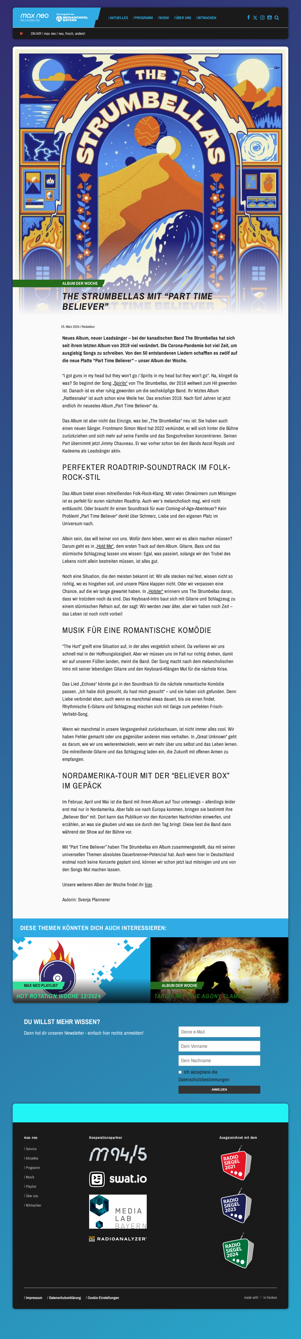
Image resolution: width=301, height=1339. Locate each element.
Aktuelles (119, 17)
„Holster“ (155, 591)
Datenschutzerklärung (65, 1297)
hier (148, 884)
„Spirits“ (120, 383)
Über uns (183, 17)
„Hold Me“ (104, 546)
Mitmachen (207, 17)
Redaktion (88, 326)
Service (31, 1148)
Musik (164, 17)
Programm (144, 17)
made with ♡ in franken (260, 1297)
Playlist (31, 1186)
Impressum (34, 1297)
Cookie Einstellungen (103, 1297)
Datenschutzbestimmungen (203, 1079)
